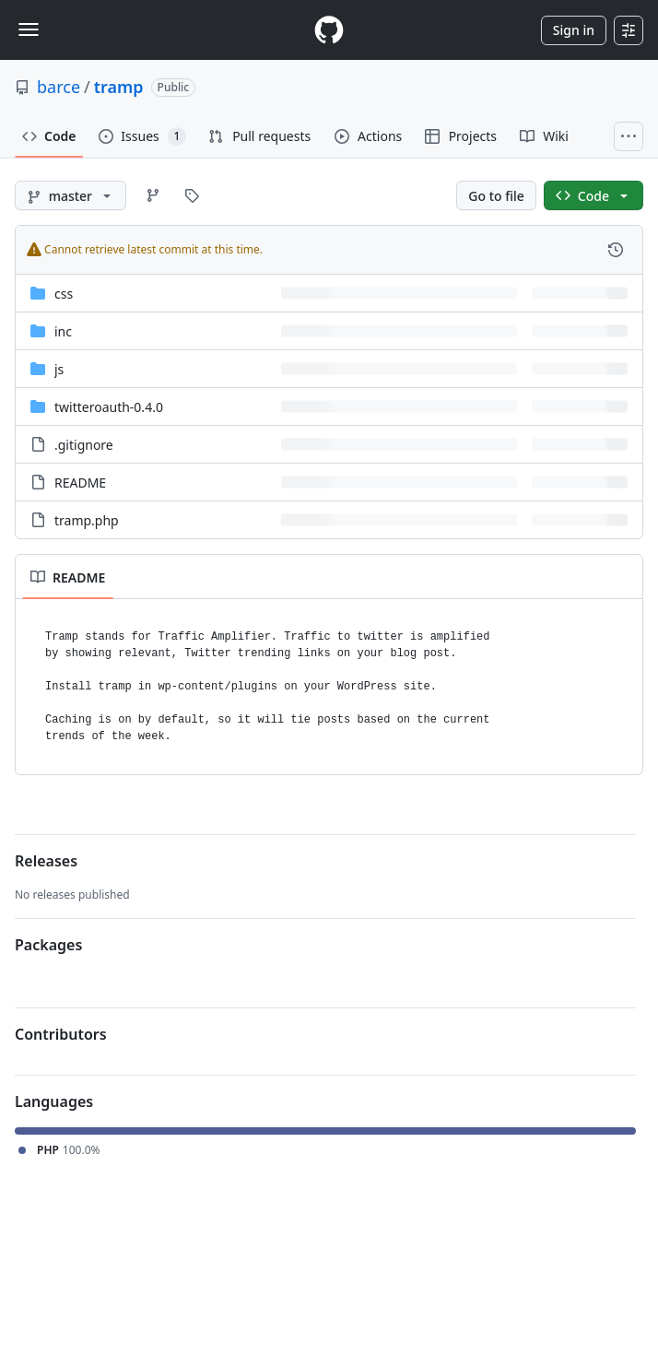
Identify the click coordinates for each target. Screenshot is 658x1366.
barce (58, 87)
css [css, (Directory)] (63, 293)
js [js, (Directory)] (59, 369)
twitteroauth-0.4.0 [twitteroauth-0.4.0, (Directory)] (108, 407)
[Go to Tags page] (191, 195)
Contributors (61, 1034)
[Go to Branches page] (153, 195)
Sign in (573, 30)
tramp (119, 87)
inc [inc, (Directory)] (63, 331)
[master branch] (70, 195)
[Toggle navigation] (28, 29)
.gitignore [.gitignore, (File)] (83, 444)
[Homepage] (329, 30)
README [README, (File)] (80, 482)
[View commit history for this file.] (615, 250)
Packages (48, 945)
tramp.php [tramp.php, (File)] (86, 520)
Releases (46, 861)
